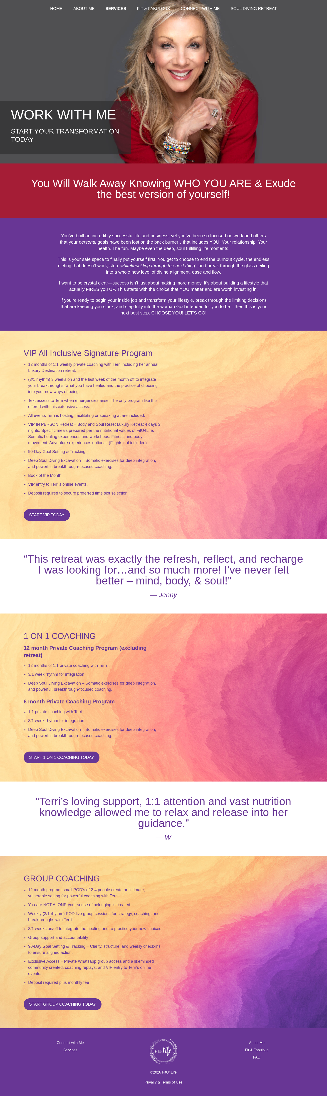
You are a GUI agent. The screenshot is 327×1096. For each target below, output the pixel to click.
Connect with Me (200, 8)
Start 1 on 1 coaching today (61, 757)
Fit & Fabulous (153, 8)
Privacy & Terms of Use (163, 1082)
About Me (84, 8)
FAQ (256, 1057)
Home (56, 8)
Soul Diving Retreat (254, 8)
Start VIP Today (46, 515)
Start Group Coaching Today (62, 1004)
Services (116, 8)
